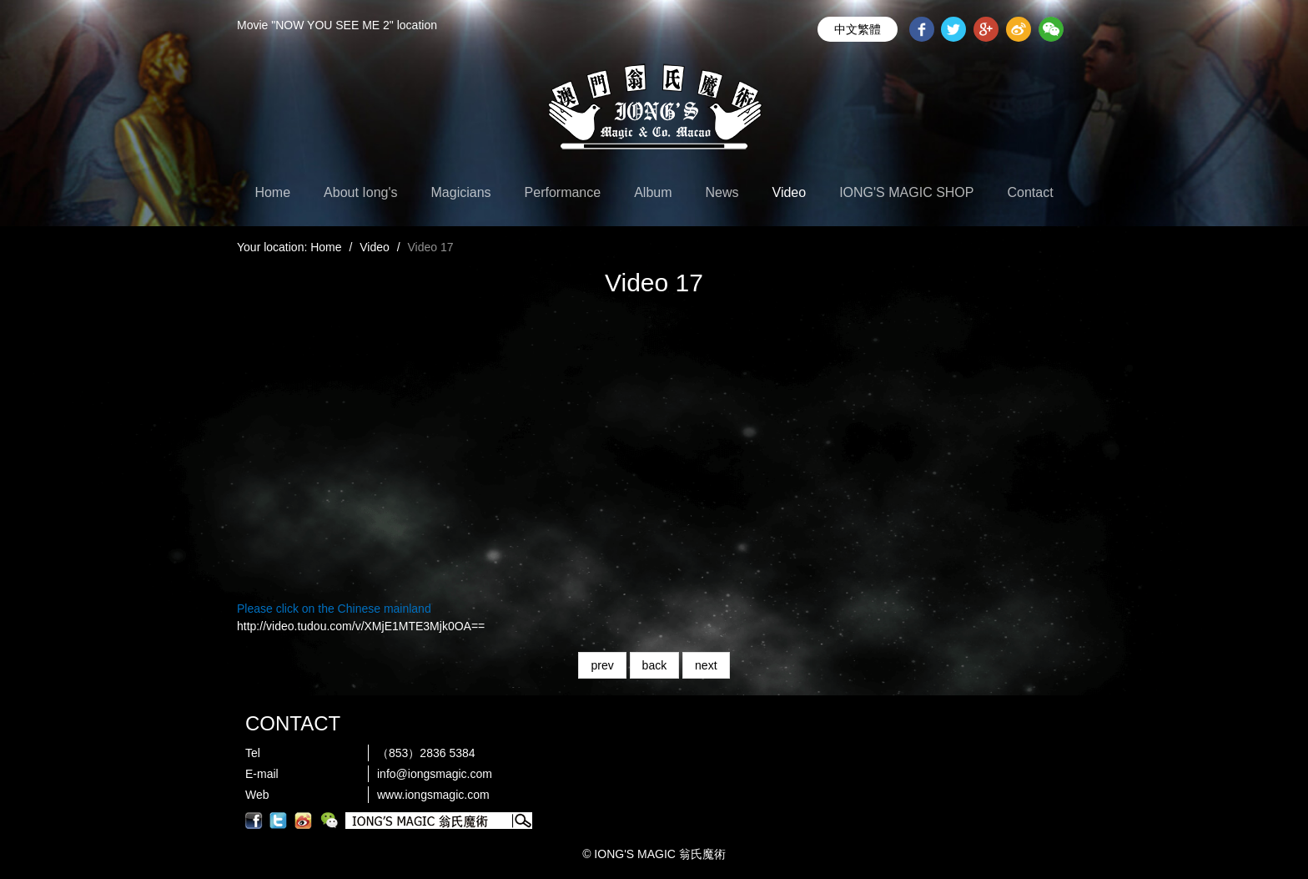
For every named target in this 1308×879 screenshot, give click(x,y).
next (706, 665)
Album (653, 192)
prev (602, 665)
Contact (1030, 192)
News (722, 192)
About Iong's (360, 192)
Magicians (461, 192)
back (654, 665)
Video (789, 192)
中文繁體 (857, 29)
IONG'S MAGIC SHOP (906, 192)
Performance (563, 192)
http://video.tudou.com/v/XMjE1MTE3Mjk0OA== (361, 626)
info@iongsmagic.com (434, 773)
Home (272, 192)
